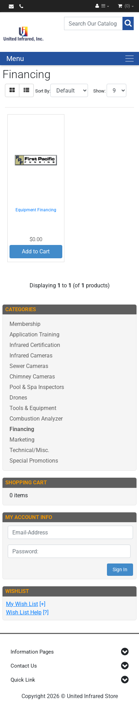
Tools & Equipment (33, 408)
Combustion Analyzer (36, 418)
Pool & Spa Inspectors (37, 387)
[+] (25, 604)
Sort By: (42, 91)
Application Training (34, 334)
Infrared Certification (35, 345)
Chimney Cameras (32, 376)
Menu (15, 58)
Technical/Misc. (29, 450)
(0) (124, 5)
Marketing (22, 439)
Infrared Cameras (31, 355)
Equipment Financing (35, 209)
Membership (25, 324)
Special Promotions (34, 460)
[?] (27, 612)
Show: (99, 91)
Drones (18, 397)
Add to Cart (36, 251)
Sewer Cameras (29, 366)
